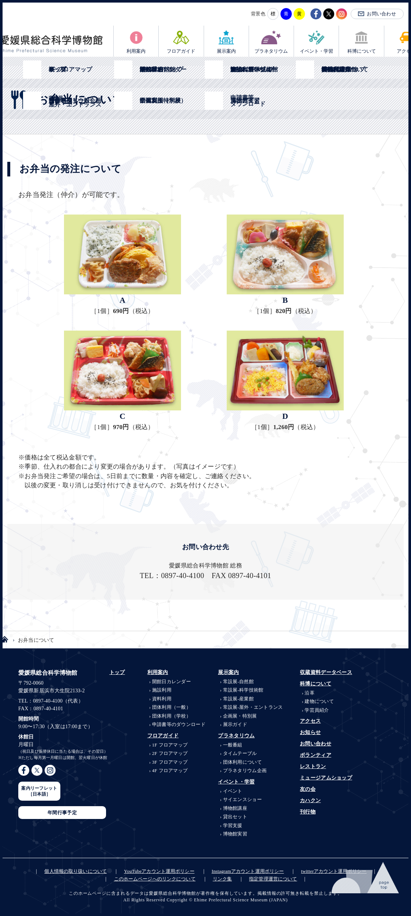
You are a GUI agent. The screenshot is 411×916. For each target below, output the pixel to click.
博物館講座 (235, 808)
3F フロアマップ (170, 762)
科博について (361, 51)
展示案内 (226, 51)
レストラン (313, 766)
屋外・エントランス (253, 707)
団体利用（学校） (171, 716)
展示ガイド (235, 724)
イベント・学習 (316, 51)
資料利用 (161, 698)
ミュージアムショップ (326, 778)
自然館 (238, 681)
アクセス (310, 721)
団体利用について (242, 762)
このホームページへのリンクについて (155, 879)
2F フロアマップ (170, 753)
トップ (117, 672)
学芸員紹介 (317, 710)
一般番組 (232, 745)
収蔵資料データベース (326, 672)
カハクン (310, 800)
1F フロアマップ (170, 745)
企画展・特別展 (240, 716)
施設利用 (161, 690)
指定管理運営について (273, 879)
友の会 (308, 789)
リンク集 (222, 879)
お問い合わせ (381, 13)
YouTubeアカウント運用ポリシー (159, 871)
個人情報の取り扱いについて (75, 871)
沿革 (309, 693)
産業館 (238, 698)
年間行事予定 (62, 812)
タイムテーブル (240, 753)
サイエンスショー (242, 799)
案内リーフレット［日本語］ (39, 791)
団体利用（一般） (171, 707)
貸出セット (235, 816)
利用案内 (136, 51)
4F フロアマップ (170, 770)
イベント (232, 791)
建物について (319, 701)
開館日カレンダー (171, 681)
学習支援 (232, 825)
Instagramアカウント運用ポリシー (248, 871)
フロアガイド (181, 51)
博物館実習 (235, 834)
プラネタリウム (271, 51)
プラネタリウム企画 (245, 770)
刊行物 (308, 812)
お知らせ (310, 732)
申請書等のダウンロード (179, 724)
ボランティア (315, 755)
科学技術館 (243, 690)
